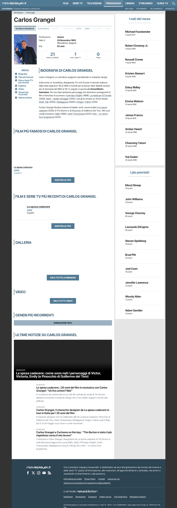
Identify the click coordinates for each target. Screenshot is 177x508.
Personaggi (30, 13)
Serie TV (78, 3)
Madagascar (62, 102)
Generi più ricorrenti (23, 93)
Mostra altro (63, 180)
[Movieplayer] (39, 467)
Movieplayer (18, 13)
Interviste (170, 9)
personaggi (113, 3)
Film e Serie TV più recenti (25, 81)
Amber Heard (133, 129)
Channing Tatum (135, 143)
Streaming (146, 3)
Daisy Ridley (132, 87)
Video (87, 29)
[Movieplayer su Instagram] (38, 473)
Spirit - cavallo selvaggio (57, 98)
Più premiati (141, 9)
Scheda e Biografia (25, 29)
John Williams (134, 199)
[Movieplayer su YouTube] (44, 473)
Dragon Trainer (84, 102)
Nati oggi (129, 9)
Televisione (94, 3)
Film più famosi (25, 77)
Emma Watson (134, 101)
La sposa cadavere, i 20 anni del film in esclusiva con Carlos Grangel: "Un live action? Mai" (71, 389)
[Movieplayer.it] (14, 3)
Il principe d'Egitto (74, 95)
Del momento (156, 9)
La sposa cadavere (23, 167)
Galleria (22, 85)
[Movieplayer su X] (33, 473)
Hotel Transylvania (76, 113)
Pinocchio (76, 110)
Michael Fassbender (137, 31)
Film (65, 3)
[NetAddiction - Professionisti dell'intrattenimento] (87, 491)
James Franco (134, 115)
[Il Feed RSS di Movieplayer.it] (49, 473)
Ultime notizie (25, 97)
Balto (57, 113)
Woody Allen (133, 296)
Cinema (130, 3)
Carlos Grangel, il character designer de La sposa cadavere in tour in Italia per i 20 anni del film (72, 411)
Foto (79, 29)
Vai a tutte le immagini (63, 277)
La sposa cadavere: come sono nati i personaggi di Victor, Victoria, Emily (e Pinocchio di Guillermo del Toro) (58, 374)
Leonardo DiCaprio (137, 227)
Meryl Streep (133, 185)
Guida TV (162, 3)
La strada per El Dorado (100, 95)
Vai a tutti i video (63, 301)
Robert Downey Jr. (136, 45)
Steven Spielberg (135, 241)
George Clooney (135, 213)
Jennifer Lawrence (136, 282)
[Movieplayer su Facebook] (28, 473)
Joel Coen (131, 268)
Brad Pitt (130, 254)
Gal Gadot (131, 157)
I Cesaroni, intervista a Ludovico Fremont (28, 9)
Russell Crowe (134, 59)
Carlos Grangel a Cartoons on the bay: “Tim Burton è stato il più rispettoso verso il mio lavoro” (74, 434)
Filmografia (43, 29)
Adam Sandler (134, 310)
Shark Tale (44, 102)
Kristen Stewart (135, 73)
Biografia (22, 74)
